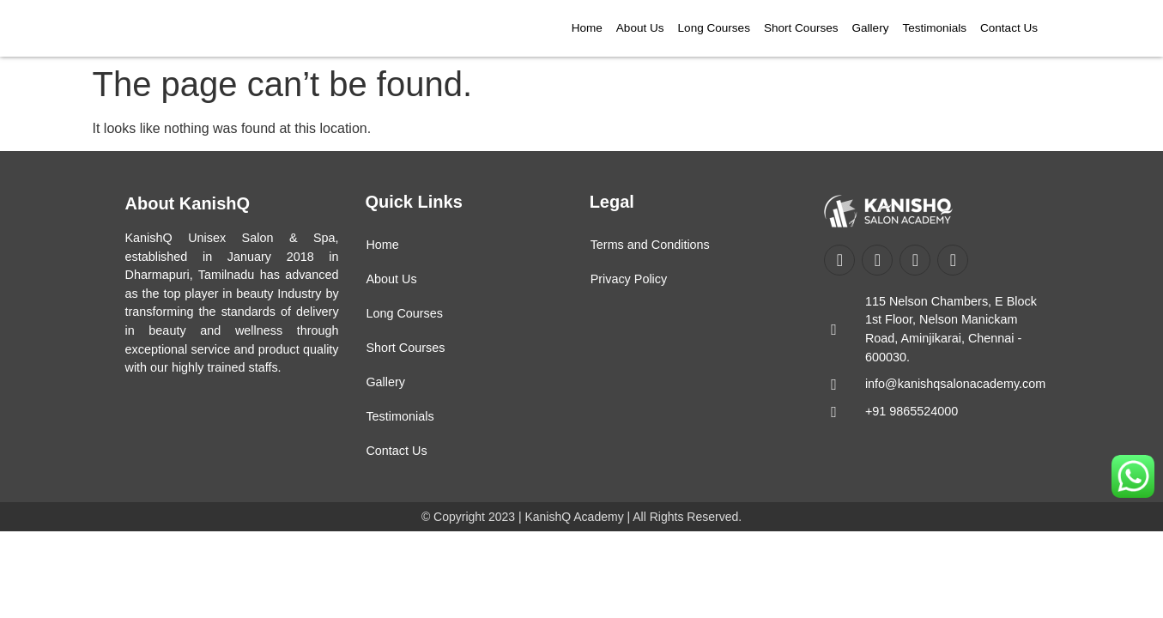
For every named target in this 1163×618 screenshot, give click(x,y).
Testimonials (934, 27)
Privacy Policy (629, 279)
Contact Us (1009, 27)
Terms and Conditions (650, 244)
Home (587, 27)
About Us (640, 27)
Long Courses (714, 27)
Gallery (870, 27)
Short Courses (801, 27)
